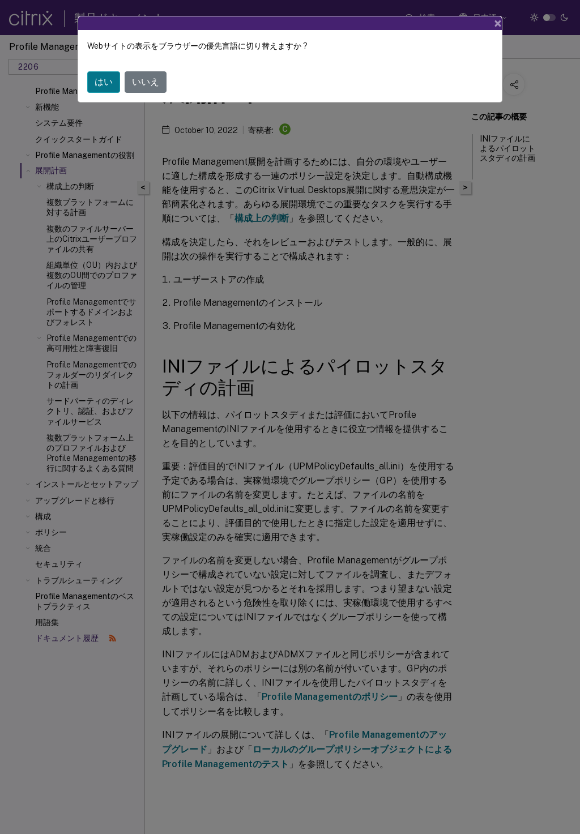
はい (104, 81)
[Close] (498, 23)
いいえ (145, 81)
